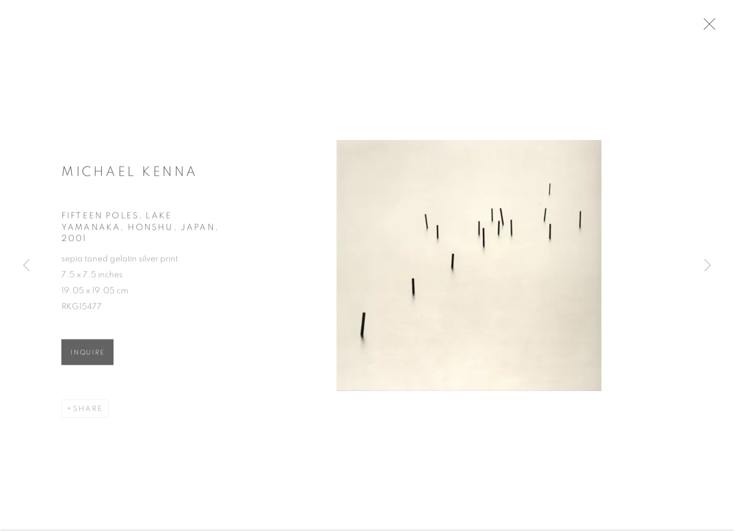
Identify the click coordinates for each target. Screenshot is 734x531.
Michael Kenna (129, 175)
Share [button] (88, 412)
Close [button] (717, 27)
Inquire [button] (87, 356)
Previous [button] (26, 266)
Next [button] (707, 266)
